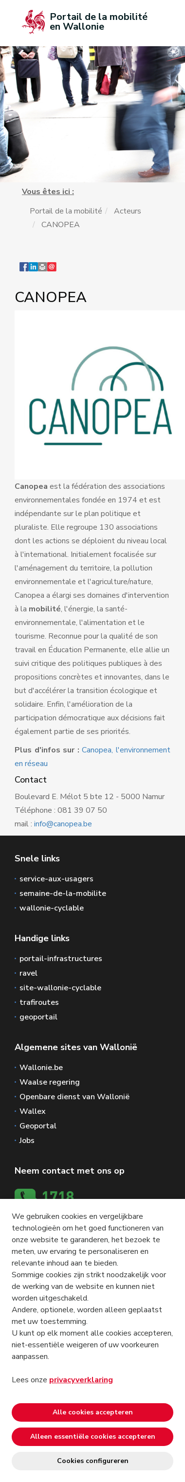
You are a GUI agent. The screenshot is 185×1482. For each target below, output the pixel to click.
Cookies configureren (93, 1460)
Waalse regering (49, 1082)
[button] (42, 271)
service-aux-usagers (56, 879)
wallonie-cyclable (51, 908)
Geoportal (37, 1126)
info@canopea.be (63, 824)
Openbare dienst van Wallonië (74, 1097)
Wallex (32, 1111)
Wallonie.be (41, 1067)
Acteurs (127, 211)
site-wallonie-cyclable (60, 988)
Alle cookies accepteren (93, 1412)
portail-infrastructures (60, 959)
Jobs (27, 1140)
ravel (28, 973)
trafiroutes (39, 1002)
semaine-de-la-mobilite (62, 893)
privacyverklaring (81, 1380)
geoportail (38, 1017)
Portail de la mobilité (66, 211)
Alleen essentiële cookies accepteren (92, 1436)
